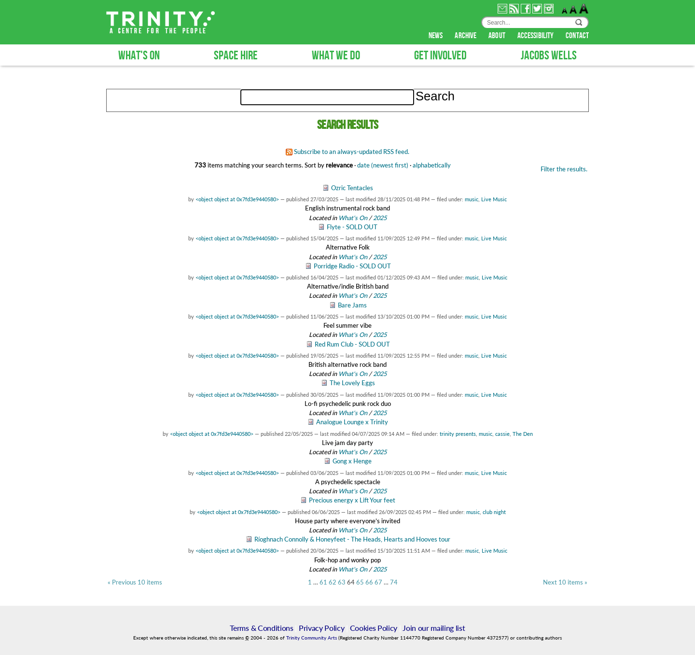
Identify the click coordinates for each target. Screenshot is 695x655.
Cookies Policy (374, 627)
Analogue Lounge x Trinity (352, 422)
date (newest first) (382, 165)
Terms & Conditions (261, 627)
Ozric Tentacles (352, 188)
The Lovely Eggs (352, 383)
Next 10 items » (565, 582)
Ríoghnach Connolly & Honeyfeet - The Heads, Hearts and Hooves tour (352, 539)
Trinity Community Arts (312, 638)
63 (342, 582)
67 (378, 582)
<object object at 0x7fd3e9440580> (237, 199)
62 (332, 582)
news (437, 36)
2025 (380, 218)
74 (394, 582)
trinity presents (458, 434)
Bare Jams (352, 305)
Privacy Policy (322, 627)
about (497, 36)
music (471, 199)
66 (369, 582)
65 (360, 582)
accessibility (536, 36)
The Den (523, 434)
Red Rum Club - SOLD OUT (352, 344)
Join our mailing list (434, 627)
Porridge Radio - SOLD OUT (352, 266)
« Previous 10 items (135, 582)
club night (494, 512)
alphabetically (432, 165)
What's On (353, 218)
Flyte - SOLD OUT (352, 227)
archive (466, 36)
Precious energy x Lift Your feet (352, 500)
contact (577, 36)
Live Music (494, 199)
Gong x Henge (352, 461)
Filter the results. (564, 169)
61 (323, 582)
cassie (502, 434)
